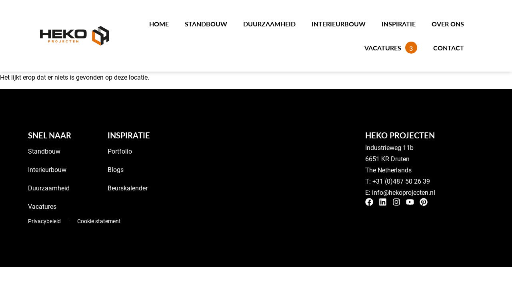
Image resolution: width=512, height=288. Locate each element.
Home (159, 23)
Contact (448, 47)
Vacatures (390, 48)
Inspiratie (399, 23)
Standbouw (206, 23)
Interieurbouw (339, 23)
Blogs (116, 169)
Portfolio (120, 151)
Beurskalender (128, 188)
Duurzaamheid (269, 23)
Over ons (448, 23)
